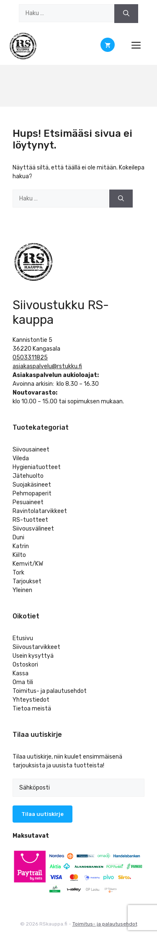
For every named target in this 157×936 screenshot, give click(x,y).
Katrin (21, 546)
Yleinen (22, 590)
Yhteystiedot (31, 699)
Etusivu (23, 638)
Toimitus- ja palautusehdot (50, 691)
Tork (18, 572)
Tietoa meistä (32, 708)
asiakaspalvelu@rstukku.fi (47, 366)
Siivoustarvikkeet (36, 647)
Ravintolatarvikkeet (40, 511)
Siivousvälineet (33, 528)
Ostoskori (25, 664)
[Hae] (126, 13)
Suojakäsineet (32, 484)
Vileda (21, 458)
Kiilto (19, 555)
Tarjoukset (27, 581)
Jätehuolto (28, 476)
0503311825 (30, 357)
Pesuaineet (28, 502)
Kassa (20, 673)
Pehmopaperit (32, 493)
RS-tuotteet (30, 519)
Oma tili (23, 682)
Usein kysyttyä (33, 655)
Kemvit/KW (28, 563)
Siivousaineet (31, 449)
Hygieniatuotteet (37, 467)
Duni (18, 537)
